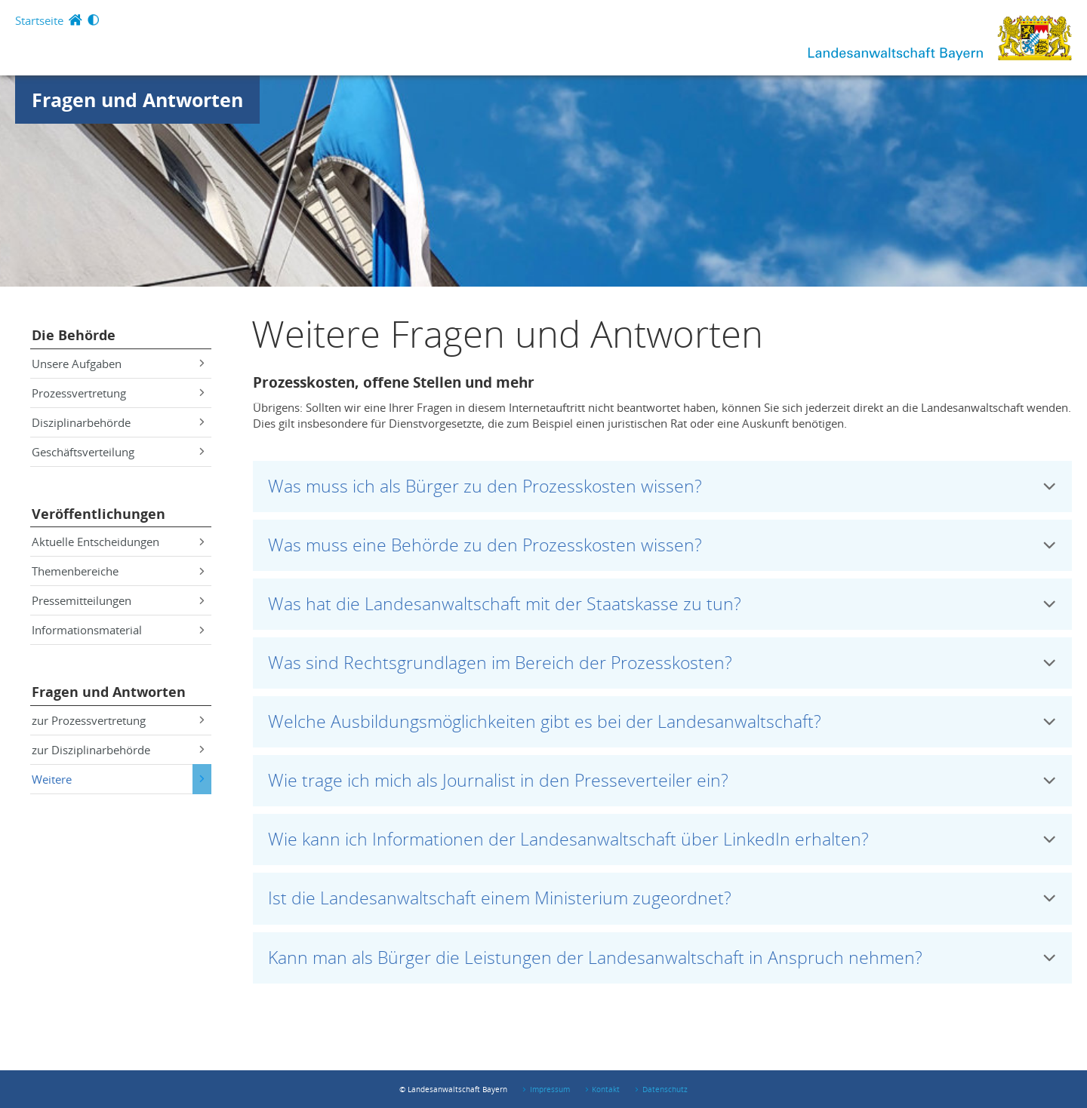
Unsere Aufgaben (77, 363)
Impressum (550, 1089)
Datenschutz (665, 1089)
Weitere (52, 779)
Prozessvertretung (79, 393)
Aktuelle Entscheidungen (95, 541)
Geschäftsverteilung (83, 451)
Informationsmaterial (87, 629)
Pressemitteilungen (81, 600)
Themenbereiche (75, 571)
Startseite (39, 20)
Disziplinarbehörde (81, 422)
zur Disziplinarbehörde (91, 749)
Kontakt (606, 1089)
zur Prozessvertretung (89, 720)
